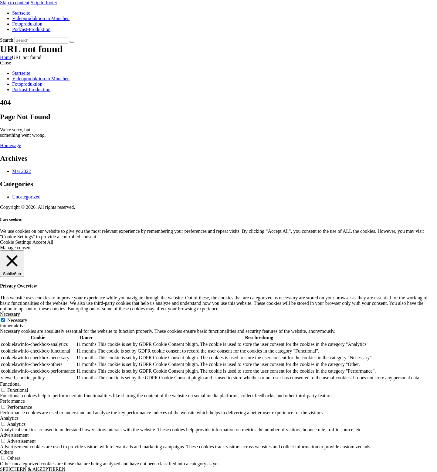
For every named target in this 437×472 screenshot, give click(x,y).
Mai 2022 (21, 171)
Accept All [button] (42, 242)
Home (6, 57)
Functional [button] (10, 384)
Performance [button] (12, 401)
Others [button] (6, 452)
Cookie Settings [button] (15, 242)
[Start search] (71, 42)
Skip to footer (44, 2)
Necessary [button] (10, 314)
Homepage (10, 145)
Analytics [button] (9, 418)
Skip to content (14, 2)
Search (6, 40)
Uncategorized (26, 196)
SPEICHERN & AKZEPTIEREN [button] (32, 469)
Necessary (17, 320)
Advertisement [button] (14, 435)
